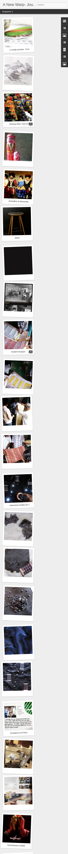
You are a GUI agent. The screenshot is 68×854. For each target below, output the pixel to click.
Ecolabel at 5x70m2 (18, 732)
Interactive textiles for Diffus (21, 504)
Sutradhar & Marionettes (19, 201)
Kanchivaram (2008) (16, 845)
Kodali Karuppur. (18, 351)
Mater (17, 238)
